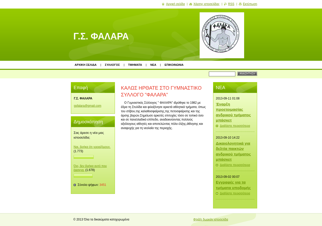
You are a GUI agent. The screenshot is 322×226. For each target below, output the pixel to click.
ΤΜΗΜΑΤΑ (135, 64)
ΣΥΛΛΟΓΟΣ (112, 64)
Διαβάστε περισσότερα (235, 126)
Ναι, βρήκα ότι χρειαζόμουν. (92, 147)
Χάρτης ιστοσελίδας (206, 4)
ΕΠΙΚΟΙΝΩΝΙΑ (174, 64)
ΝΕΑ (153, 64)
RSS (231, 4)
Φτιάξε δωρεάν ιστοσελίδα (210, 219)
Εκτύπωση (250, 4)
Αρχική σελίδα (175, 4)
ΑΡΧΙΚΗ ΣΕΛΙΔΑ (86, 64)
